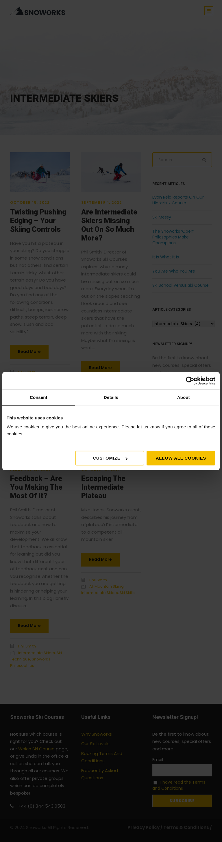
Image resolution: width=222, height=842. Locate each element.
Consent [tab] (38, 397)
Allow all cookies (181, 458)
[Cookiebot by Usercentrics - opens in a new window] (190, 380)
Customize (110, 458)
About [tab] (183, 397)
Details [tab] (111, 397)
